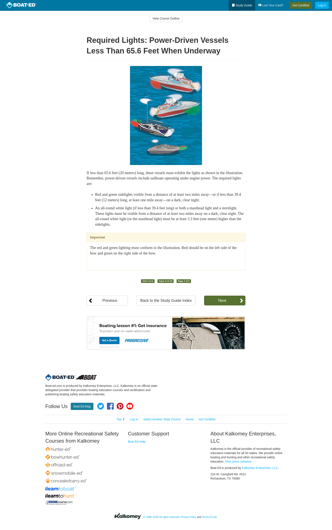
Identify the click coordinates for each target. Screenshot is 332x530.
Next (222, 300)
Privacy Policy (188, 517)
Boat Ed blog (81, 406)
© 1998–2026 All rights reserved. (161, 517)
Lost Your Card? (270, 5)
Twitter (100, 406)
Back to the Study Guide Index (166, 300)
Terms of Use (209, 517)
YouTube (129, 406)
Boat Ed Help (136, 441)
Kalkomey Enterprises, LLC (260, 468)
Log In (322, 5)
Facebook (110, 406)
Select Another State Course (162, 419)
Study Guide (242, 5)
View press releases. (238, 461)
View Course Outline (165, 18)
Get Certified (300, 5)
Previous (109, 300)
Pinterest (120, 406)
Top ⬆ (121, 419)
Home (190, 419)
